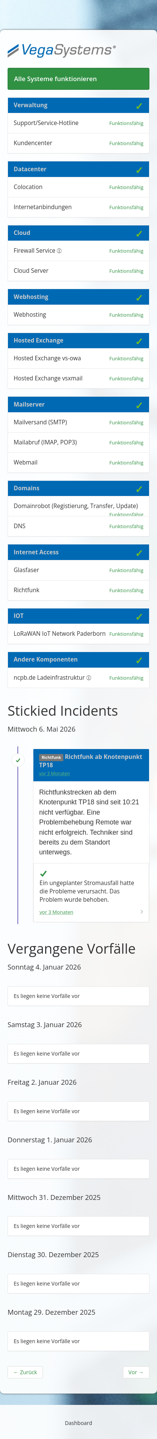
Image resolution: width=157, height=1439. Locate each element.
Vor (136, 1372)
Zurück (25, 1372)
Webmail (26, 462)
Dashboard (78, 1422)
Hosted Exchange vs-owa (47, 358)
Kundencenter (33, 143)
